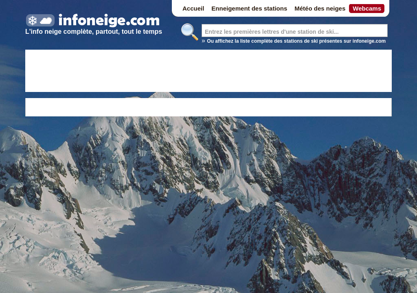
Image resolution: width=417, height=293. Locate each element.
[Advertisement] (208, 72)
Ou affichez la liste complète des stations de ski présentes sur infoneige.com (296, 41)
